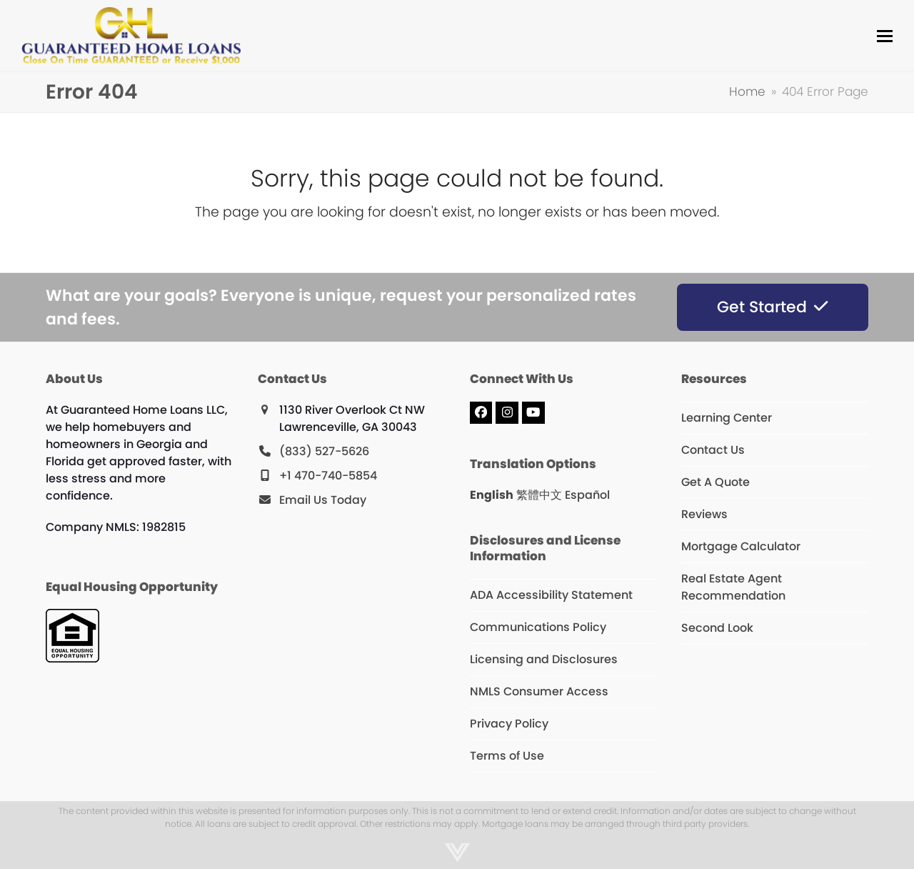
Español (587, 495)
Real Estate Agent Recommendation (733, 587)
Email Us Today (322, 500)
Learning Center (726, 417)
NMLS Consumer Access (539, 691)
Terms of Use (507, 756)
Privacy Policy (509, 723)
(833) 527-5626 (324, 451)
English (491, 495)
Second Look (717, 628)
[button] (885, 36)
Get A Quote (715, 482)
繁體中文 (539, 495)
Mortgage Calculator (740, 546)
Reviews (704, 514)
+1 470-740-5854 (328, 475)
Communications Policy (538, 627)
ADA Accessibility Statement (551, 595)
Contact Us (713, 450)
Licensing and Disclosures (544, 659)
